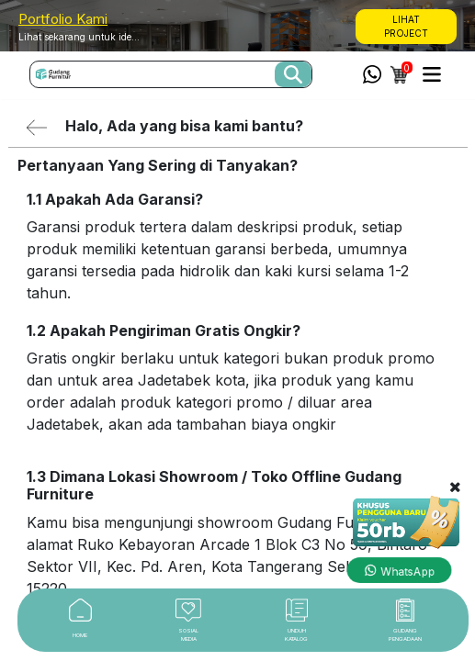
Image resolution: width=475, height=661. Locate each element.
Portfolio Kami (62, 19)
